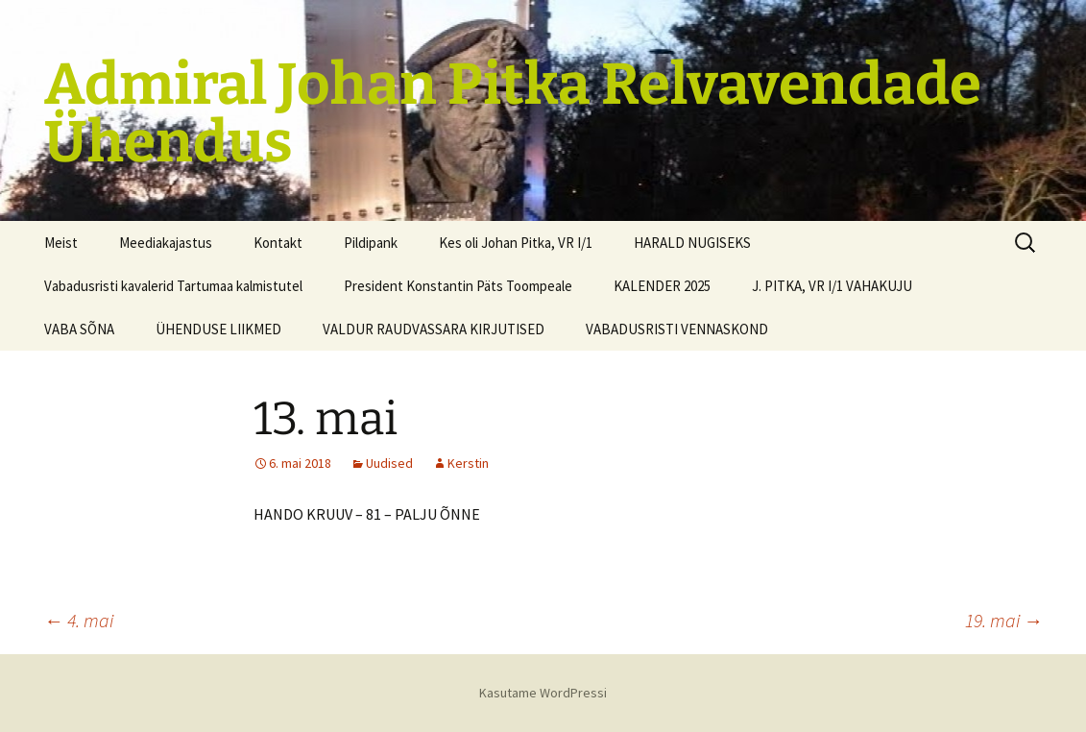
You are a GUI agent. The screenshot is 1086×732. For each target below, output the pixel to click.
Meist (61, 242)
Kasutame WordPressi (543, 692)
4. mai (78, 620)
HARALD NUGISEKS (692, 242)
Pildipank (371, 242)
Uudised (389, 463)
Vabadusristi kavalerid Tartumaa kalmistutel (173, 286)
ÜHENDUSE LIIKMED (218, 329)
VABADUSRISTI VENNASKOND (677, 329)
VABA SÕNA (79, 329)
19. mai (1004, 620)
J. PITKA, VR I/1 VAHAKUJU (832, 286)
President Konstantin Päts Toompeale (458, 286)
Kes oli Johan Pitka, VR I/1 (515, 242)
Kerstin (468, 463)
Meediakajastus (165, 242)
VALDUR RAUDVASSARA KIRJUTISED (433, 329)
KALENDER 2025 (662, 286)
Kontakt (277, 242)
